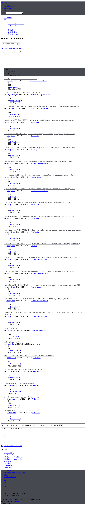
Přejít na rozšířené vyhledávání (11, 48)
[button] (4, 66)
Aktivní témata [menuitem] (13, 26)
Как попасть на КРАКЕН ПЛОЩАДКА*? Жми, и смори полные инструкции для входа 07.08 (36, 299)
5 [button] (4, 64)
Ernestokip (10, 108)
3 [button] (4, 59)
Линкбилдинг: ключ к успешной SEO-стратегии (21, 397)
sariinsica (10, 81)
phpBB (12, 499)
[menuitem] (8, 6)
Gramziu (16, 501)
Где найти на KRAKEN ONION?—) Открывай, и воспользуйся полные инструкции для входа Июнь (39, 189)
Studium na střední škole (39, 108)
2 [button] (4, 57)
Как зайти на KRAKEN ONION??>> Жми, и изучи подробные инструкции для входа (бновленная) (39, 120)
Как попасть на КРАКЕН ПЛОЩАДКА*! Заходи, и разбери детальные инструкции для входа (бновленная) (42, 230)
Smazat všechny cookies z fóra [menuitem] (15, 473)
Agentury (34, 150)
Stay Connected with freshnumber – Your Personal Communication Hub (29, 356)
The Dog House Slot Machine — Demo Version (20, 79)
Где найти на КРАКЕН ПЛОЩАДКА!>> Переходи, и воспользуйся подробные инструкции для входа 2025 (42, 285)
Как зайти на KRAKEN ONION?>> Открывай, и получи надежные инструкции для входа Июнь (38, 161)
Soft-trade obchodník (11, 342)
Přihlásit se (12, 32)
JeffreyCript (11, 122)
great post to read (10, 328)
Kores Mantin (11, 371)
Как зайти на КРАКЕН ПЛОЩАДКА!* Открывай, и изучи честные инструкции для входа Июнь (38, 202)
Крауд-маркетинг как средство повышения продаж (23, 369)
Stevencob (10, 330)
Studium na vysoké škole (38, 81)
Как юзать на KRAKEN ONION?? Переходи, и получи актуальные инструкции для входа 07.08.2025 (39, 148)
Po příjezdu (35, 136)
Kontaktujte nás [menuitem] (10, 477)
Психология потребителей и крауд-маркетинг (21, 383)
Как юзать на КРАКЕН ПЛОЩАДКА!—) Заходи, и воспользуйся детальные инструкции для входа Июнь (41, 257)
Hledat (11, 30)
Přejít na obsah (6, 2)
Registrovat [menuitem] (13, 34)
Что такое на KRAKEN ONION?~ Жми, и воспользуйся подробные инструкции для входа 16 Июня (39, 175)
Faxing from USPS (10, 411)
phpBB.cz (15, 503)
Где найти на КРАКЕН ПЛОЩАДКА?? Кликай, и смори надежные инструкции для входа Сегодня (39, 216)
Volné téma (35, 205)
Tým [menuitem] (6, 475)
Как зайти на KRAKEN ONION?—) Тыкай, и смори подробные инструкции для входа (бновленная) (39, 134)
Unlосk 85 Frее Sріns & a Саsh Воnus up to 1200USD (22, 93)
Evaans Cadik (11, 344)
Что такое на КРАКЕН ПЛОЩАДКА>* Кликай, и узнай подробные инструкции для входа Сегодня (39, 271)
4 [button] (4, 62)
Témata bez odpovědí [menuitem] (16, 24)
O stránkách (35, 122)
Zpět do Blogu (9, 453)
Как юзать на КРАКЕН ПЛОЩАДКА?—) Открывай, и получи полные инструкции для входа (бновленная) (42, 244)
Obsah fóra (8, 18)
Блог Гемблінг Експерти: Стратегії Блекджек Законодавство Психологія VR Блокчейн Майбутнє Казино (41, 106)
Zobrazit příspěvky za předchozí (19, 425)
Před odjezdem (36, 177)
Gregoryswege (12, 95)
